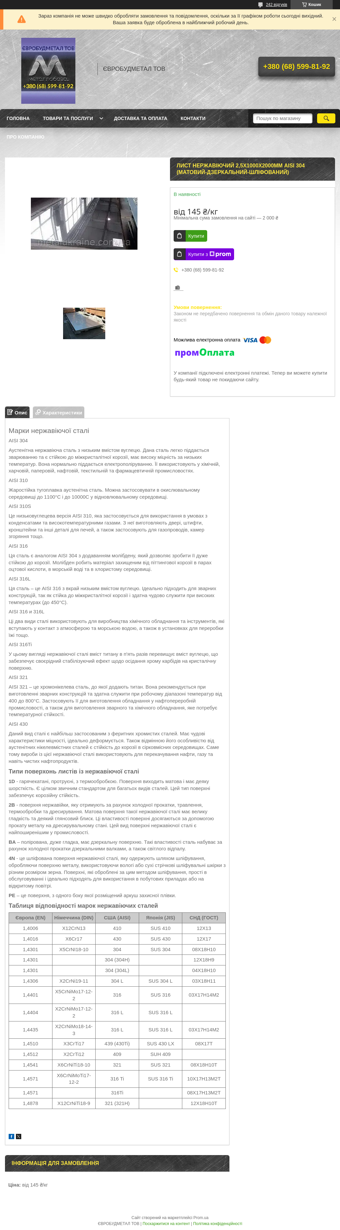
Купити (196, 236)
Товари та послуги (68, 118)
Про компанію (25, 137)
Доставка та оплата (140, 118)
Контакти (193, 118)
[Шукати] (326, 118)
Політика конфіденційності (217, 1223)
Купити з (209, 254)
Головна (18, 118)
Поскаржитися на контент (166, 1223)
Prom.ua (201, 1217)
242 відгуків (276, 4)
